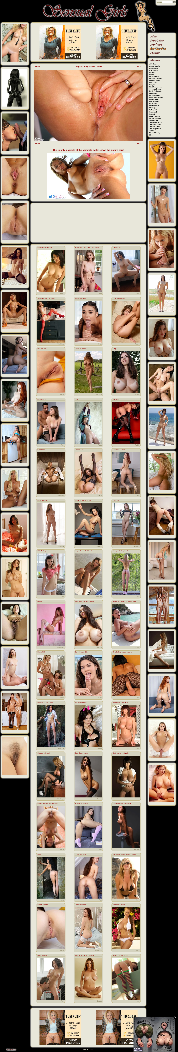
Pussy (137, 344)
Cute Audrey (41, 551)
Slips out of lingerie (43, 753)
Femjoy (152, 85)
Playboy (152, 108)
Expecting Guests (119, 450)
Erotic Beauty (154, 76)
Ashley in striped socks (120, 955)
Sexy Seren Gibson (81, 753)
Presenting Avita (80, 854)
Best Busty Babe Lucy (120, 702)
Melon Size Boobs (119, 905)
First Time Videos (155, 87)
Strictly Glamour (155, 118)
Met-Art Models (154, 95)
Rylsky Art (153, 110)
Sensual (99, 394)
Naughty (99, 546)
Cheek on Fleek (80, 298)
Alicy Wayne (41, 399)
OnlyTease (153, 103)
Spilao (77, 399)
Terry (114, 349)
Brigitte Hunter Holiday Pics (84, 551)
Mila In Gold (41, 349)
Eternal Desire (154, 80)
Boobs (137, 293)
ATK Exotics (153, 70)
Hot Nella (116, 399)
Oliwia (39, 601)
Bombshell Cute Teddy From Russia (87, 247)
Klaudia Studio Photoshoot (122, 803)
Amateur (99, 597)
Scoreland (153, 112)
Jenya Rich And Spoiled (83, 500)
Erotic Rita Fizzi (42, 500)
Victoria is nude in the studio (84, 955)
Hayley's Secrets (155, 91)
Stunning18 (153, 120)
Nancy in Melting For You (121, 551)
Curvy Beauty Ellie (81, 652)
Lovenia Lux (79, 450)
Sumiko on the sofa (81, 803)
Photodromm (154, 106)
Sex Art (152, 114)
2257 (91, 1049)
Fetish (137, 445)
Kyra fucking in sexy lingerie (122, 652)
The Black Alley (155, 124)
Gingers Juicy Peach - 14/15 (88, 66)
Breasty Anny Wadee (44, 247)
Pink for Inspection (119, 298)
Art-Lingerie (153, 68)
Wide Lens (41, 450)
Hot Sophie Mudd (81, 702)
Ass (138, 495)
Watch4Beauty (154, 133)
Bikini (137, 900)
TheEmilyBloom (155, 128)
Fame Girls (153, 83)
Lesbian (61, 698)
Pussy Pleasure (42, 905)
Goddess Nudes (155, 89)
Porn (100, 344)
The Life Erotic (154, 126)
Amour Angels (154, 66)
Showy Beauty (154, 116)
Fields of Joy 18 (80, 349)
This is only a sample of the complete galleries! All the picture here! (88, 150)
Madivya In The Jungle (45, 702)
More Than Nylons (156, 97)
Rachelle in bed (80, 905)
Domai (151, 74)
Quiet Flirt (116, 500)
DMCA (85, 1049)
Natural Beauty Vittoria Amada (47, 803)
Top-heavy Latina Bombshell (84, 601)
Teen (100, 293)
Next (139, 66)
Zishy (151, 135)
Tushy (151, 131)
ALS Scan (152, 64)
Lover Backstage (43, 955)
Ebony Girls (41, 652)
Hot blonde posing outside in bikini (124, 854)
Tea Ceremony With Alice (46, 298)
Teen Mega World (155, 122)
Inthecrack (153, 93)
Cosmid (152, 72)
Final (39, 854)
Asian (62, 293)
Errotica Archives (155, 78)
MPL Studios (154, 101)
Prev (37, 66)
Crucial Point (117, 247)
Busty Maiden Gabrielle (121, 753)
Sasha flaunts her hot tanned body (124, 601)
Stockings (60, 344)
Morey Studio (154, 99)
